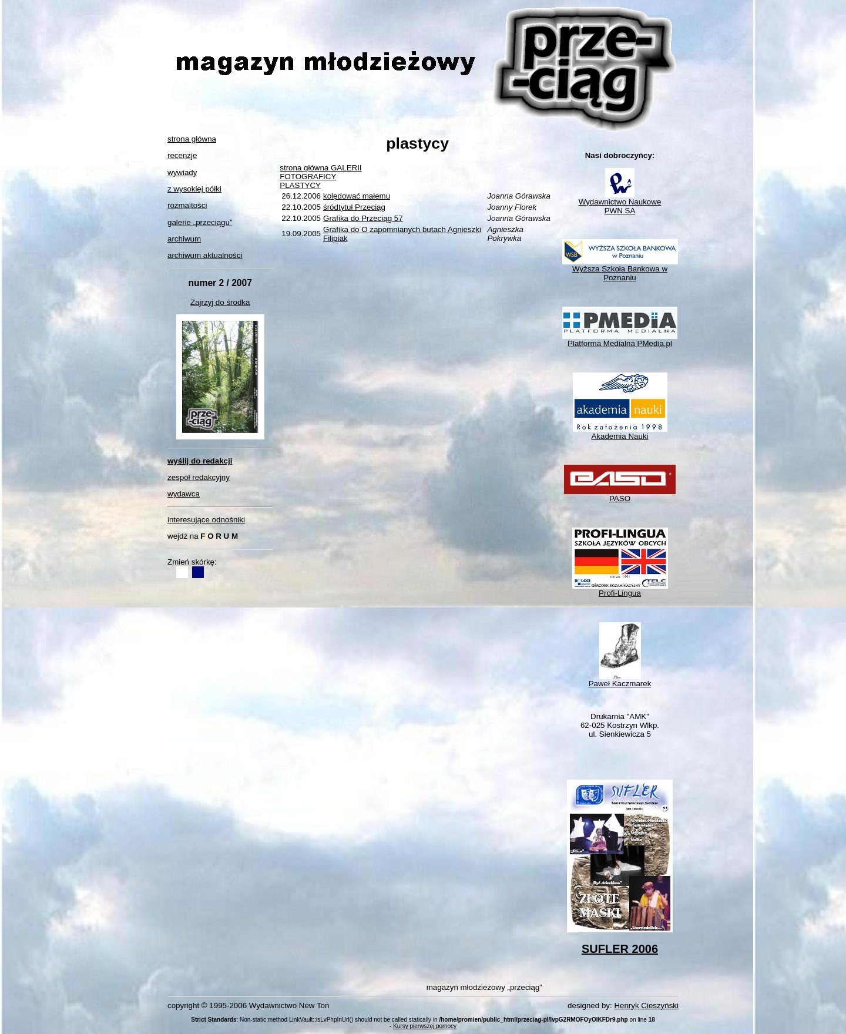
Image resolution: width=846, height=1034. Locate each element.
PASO (620, 495)
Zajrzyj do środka (220, 302)
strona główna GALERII (320, 167)
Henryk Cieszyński (646, 1005)
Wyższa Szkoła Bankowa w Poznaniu (620, 269)
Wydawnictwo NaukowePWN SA (620, 202)
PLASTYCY (300, 185)
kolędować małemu (356, 196)
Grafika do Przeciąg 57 (363, 218)
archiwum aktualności (204, 255)
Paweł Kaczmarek (620, 680)
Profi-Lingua (620, 589)
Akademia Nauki (620, 433)
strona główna (191, 139)
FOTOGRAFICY (308, 176)
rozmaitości (187, 205)
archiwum (184, 238)
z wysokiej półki (194, 188)
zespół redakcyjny (198, 477)
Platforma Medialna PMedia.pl (619, 340)
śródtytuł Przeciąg (354, 207)
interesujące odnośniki (206, 519)
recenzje (182, 155)
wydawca (183, 493)
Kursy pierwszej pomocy (424, 1026)
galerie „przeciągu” (199, 222)
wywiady (182, 172)
